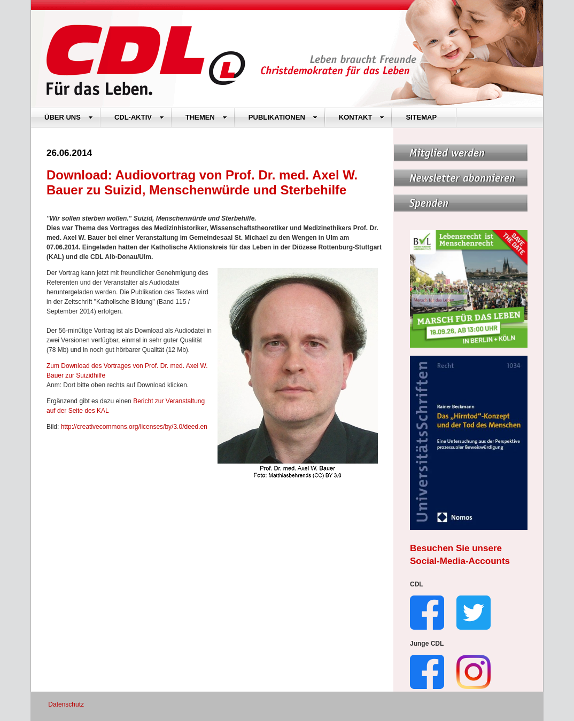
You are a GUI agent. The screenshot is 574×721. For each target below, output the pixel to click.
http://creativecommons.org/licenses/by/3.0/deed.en (134, 426)
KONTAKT (362, 117)
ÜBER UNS (68, 117)
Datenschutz (66, 704)
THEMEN (206, 117)
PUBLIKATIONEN (283, 117)
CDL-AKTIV (139, 117)
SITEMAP (421, 117)
